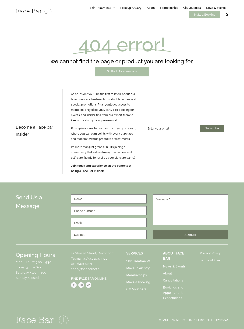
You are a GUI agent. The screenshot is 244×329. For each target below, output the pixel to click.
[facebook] (74, 285)
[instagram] (81, 285)
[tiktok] (88, 285)
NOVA (224, 320)
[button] (227, 15)
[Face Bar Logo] (33, 9)
